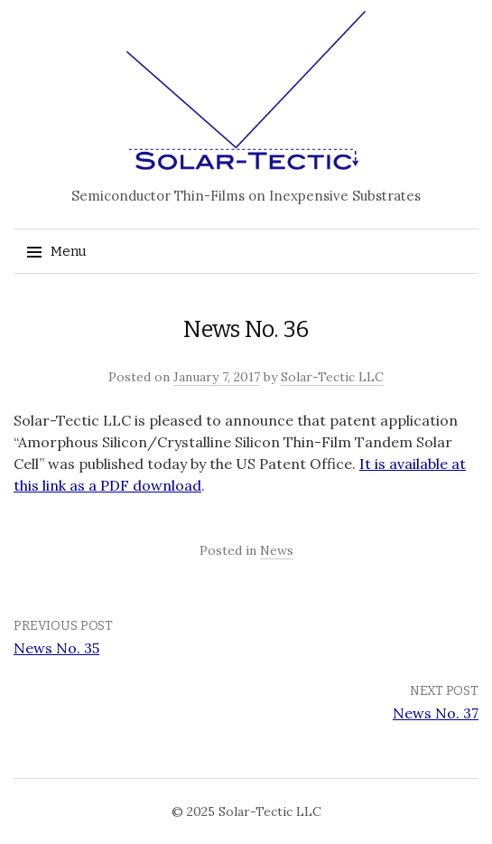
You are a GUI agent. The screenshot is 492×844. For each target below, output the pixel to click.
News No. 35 (56, 648)
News (276, 550)
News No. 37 (435, 713)
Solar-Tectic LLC (332, 377)
